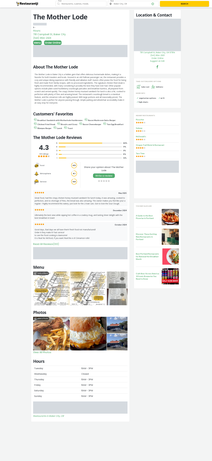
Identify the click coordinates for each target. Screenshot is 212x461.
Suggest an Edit (157, 61)
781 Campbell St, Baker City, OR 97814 (157, 52)
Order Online (53, 42)
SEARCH (184, 3)
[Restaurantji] (27, 3)
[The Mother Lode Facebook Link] (157, 66)
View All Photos (42, 352)
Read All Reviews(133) (46, 244)
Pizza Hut (140, 120)
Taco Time (140, 153)
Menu (37, 42)
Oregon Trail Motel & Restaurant (150, 145)
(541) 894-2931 (42, 38)
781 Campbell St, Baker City (49, 34)
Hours (36, 30)
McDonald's (141, 136)
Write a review (103, 175)
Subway (139, 128)
